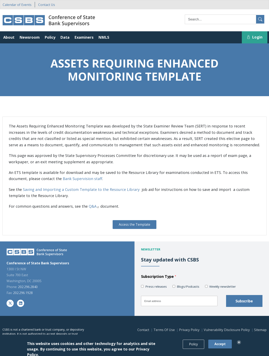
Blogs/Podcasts (188, 286)
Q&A (94, 206)
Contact (143, 330)
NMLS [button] (103, 37)
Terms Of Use (164, 330)
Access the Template (134, 224)
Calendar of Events (17, 4)
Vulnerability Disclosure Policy (227, 330)
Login (254, 37)
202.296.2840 (28, 287)
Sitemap (260, 330)
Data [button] (64, 37)
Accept (220, 348)
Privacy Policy (189, 330)
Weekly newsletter (222, 286)
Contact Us (46, 4)
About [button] (9, 37)
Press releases (156, 286)
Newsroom (29, 37)
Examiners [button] (83, 37)
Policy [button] (50, 37)
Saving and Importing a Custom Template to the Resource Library (81, 189)
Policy (193, 348)
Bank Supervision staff (82, 178)
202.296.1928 (23, 293)
